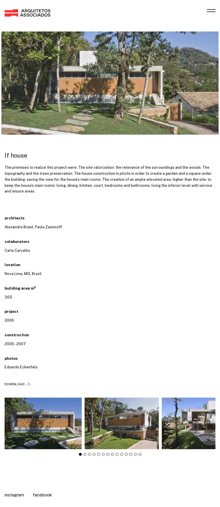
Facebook (42, 494)
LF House (16, 155)
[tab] (80, 456)
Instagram (14, 494)
